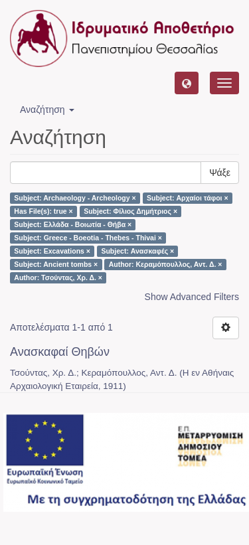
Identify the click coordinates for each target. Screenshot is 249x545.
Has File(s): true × (43, 211)
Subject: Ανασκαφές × (137, 251)
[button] (187, 83)
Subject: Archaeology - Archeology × (74, 198)
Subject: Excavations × (52, 251)
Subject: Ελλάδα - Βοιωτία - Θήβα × (72, 224)
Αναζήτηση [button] (47, 109)
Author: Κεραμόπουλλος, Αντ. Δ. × (165, 264)
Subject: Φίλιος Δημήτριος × (130, 211)
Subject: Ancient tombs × (56, 264)
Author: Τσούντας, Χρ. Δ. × (58, 277)
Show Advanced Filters (192, 296)
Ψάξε (219, 172)
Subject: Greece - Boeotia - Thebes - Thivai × (88, 238)
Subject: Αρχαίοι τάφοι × (187, 198)
